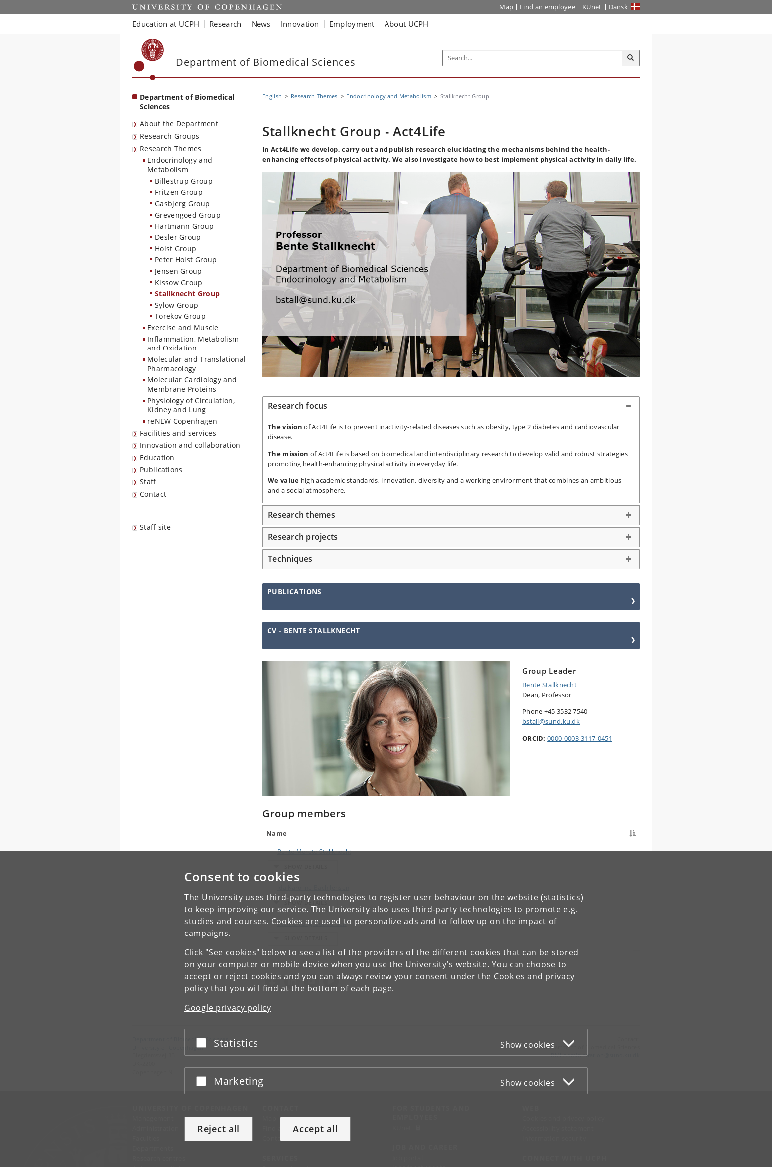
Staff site (155, 527)
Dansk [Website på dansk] (618, 6)
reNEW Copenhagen (182, 421)
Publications (161, 469)
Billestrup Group (184, 181)
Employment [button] (352, 24)
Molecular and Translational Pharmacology (196, 363)
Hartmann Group (184, 226)
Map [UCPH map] (506, 6)
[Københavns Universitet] (149, 59)
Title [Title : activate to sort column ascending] (369, 833)
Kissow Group (179, 282)
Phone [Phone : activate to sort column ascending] (514, 833)
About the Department (179, 123)
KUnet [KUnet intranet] (592, 6)
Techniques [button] (290, 558)
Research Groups (170, 136)
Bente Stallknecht (549, 684)
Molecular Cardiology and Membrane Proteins (192, 384)
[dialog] (386, 1009)
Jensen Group (178, 271)
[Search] (631, 58)
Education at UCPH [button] (165, 24)
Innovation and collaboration (190, 445)
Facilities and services (178, 433)
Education (157, 457)
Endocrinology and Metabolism (179, 164)
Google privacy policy (227, 1007)
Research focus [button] (298, 405)
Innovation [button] (300, 24)
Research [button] (225, 24)
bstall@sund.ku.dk (551, 721)
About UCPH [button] (407, 24)
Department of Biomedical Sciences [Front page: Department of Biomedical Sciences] (187, 101)
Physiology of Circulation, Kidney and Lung (191, 405)
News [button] (261, 24)
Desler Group (178, 237)
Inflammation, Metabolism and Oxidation (193, 343)
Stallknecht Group (187, 293)
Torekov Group (180, 316)
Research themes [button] (301, 514)
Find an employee (547, 6)
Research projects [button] (303, 536)
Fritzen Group (179, 192)
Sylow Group (176, 305)
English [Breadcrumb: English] (272, 96)
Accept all (315, 1129)
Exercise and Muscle (183, 327)
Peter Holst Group (186, 259)
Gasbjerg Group (182, 203)
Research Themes (171, 148)
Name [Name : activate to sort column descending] (276, 833)
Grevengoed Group (188, 215)
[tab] (451, 406)
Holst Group (175, 248)
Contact (153, 494)
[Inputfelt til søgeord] (532, 58)
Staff (148, 481)
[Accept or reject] (203, 1042)
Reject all (218, 1129)
